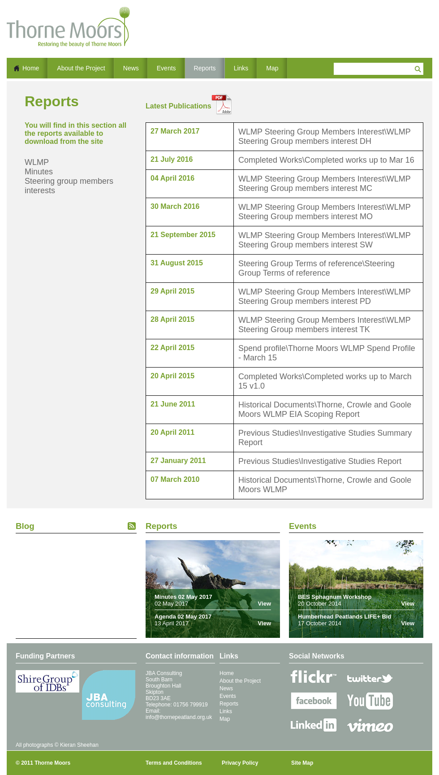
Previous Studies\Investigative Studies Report (319, 461)
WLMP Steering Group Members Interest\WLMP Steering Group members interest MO (324, 212)
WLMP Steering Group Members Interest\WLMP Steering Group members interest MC (324, 183)
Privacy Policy (240, 763)
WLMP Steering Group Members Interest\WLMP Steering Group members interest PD (324, 296)
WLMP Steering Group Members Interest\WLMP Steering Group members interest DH (324, 136)
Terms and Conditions (174, 763)
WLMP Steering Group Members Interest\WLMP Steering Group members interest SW (324, 240)
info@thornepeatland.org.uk (179, 717)
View (264, 603)
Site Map (302, 763)
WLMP (37, 162)
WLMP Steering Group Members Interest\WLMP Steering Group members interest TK (324, 325)
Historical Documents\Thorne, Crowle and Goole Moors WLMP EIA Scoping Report (324, 409)
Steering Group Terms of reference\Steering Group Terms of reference (316, 268)
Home (30, 68)
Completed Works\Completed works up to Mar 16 (326, 160)
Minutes (39, 171)
